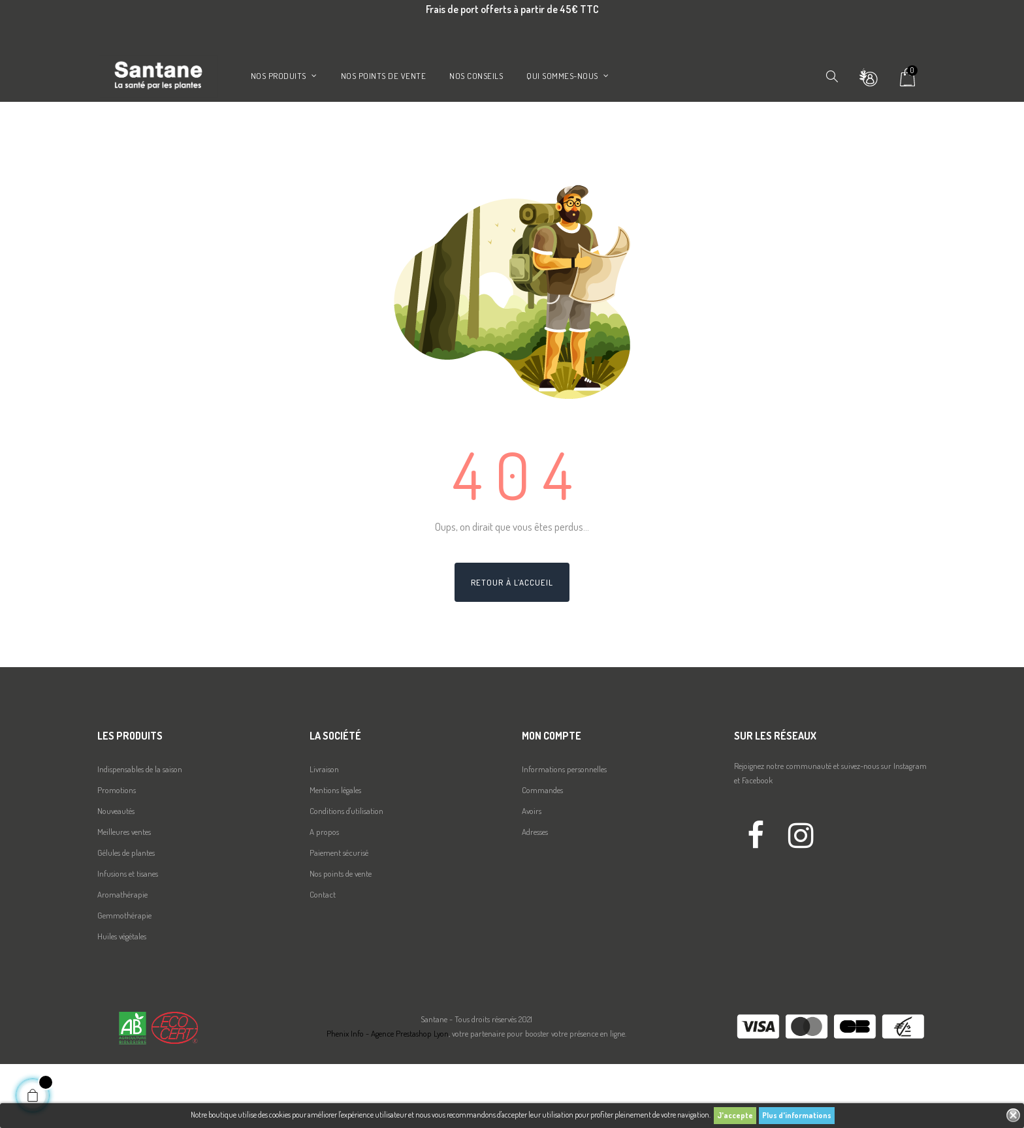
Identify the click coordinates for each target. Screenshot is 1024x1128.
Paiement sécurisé (339, 916)
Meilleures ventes (124, 895)
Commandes (542, 854)
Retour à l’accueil (512, 646)
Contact (323, 958)
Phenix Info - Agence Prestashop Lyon (388, 1098)
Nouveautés (116, 875)
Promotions (116, 854)
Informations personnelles (564, 833)
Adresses (535, 895)
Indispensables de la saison (139, 833)
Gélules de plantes (126, 916)
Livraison (324, 833)
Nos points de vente (341, 937)
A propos (324, 895)
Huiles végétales (121, 1000)
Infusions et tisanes (127, 937)
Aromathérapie (122, 958)
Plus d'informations (796, 1115)
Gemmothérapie (124, 979)
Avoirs (531, 875)
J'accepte (735, 1115)
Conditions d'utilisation (346, 875)
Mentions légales (335, 854)
